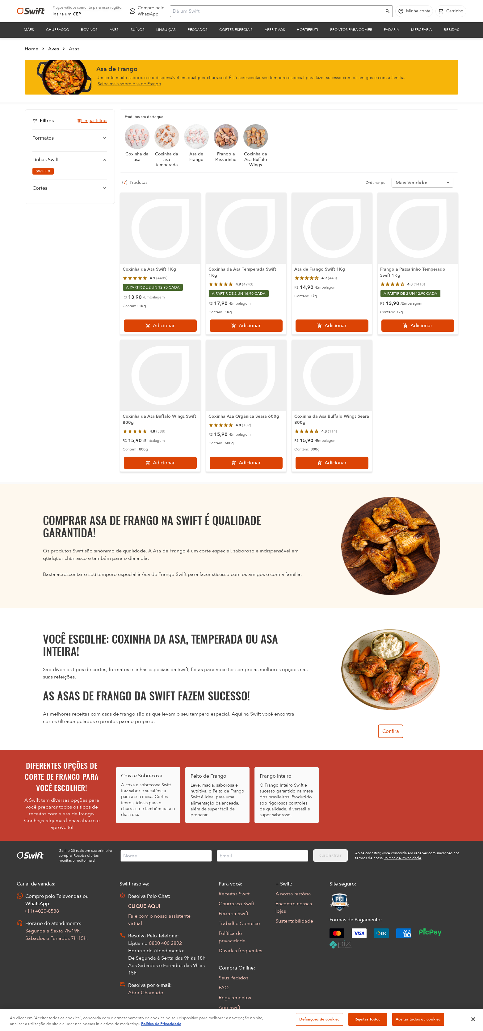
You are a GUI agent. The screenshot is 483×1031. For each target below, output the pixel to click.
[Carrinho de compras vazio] (450, 11)
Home (31, 48)
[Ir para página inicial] (31, 11)
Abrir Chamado (145, 992)
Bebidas (451, 29)
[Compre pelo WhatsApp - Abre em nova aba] (148, 11)
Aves (114, 29)
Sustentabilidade (294, 921)
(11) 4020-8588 (42, 911)
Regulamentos (235, 997)
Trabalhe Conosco (239, 923)
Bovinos (89, 29)
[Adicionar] (160, 325)
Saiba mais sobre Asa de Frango (129, 84)
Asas (74, 48)
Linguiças (166, 29)
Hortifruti (307, 29)
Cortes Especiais (236, 29)
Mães (29, 29)
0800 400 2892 (165, 943)
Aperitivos (275, 29)
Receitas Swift (234, 893)
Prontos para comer (351, 29)
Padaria (391, 29)
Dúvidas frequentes (240, 950)
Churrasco (57, 29)
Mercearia (421, 29)
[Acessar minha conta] (414, 11)
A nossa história (293, 893)
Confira (390, 731)
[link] (66, 14)
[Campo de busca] (277, 11)
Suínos (138, 29)
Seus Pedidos (233, 977)
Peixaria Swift (233, 913)
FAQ (224, 987)
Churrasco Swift (236, 903)
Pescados (198, 29)
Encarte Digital (235, 1017)
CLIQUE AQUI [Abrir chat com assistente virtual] (144, 906)
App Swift (229, 1007)
